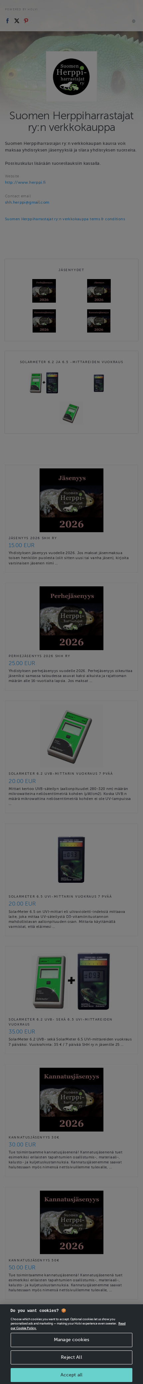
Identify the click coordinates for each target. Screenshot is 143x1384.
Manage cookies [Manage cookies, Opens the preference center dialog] (71, 1348)
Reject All (71, 1366)
